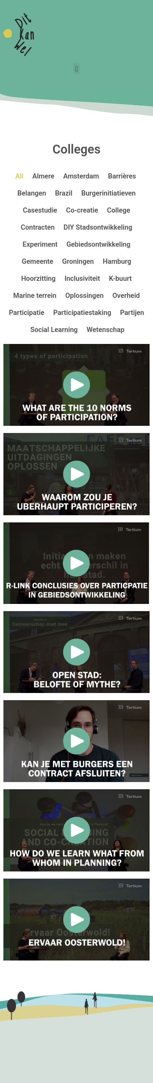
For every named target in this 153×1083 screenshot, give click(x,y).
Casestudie (40, 210)
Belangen (31, 193)
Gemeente (37, 261)
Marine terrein (34, 295)
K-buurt (120, 278)
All (19, 176)
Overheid (126, 295)
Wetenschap (106, 330)
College (118, 210)
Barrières (122, 176)
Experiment (40, 244)
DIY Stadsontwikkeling (98, 227)
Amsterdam (81, 176)
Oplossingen (84, 295)
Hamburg (117, 261)
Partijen (132, 312)
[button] (76, 68)
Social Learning (54, 330)
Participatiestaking (82, 312)
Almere (43, 176)
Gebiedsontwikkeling (98, 244)
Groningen (78, 261)
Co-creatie (82, 210)
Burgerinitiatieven (108, 193)
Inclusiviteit (82, 278)
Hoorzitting (38, 278)
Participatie (26, 312)
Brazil (64, 193)
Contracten (38, 227)
